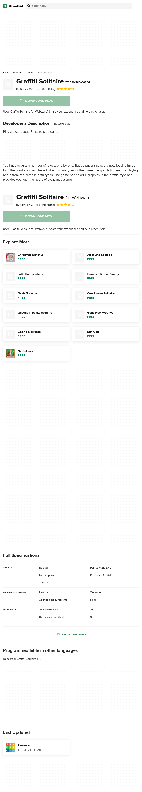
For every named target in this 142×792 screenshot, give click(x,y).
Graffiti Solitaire (53, 81)
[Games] (29, 73)
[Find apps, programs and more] (79, 6)
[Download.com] (13, 6)
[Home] (6, 73)
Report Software (71, 634)
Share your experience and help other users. (77, 111)
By (24, 89)
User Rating (58, 89)
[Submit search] (29, 6)
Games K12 (64, 123)
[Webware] (17, 73)
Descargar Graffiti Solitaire (19, 659)
